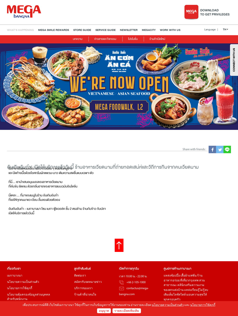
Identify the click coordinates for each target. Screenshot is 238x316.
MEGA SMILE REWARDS (53, 30)
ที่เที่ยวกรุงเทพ (189, 280)
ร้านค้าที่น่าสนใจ (85, 294)
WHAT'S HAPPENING (20, 30)
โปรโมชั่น (133, 39)
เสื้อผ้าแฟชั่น (189, 275)
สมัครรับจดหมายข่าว (88, 282)
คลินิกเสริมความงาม (190, 285)
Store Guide (82, 30)
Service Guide (105, 30)
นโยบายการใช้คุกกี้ (19, 288)
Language (211, 29)
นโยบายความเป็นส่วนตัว (23, 282)
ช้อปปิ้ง (175, 275)
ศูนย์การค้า (170, 268)
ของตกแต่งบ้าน (174, 290)
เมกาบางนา (14, 275)
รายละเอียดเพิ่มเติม (126, 310)
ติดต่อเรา (80, 275)
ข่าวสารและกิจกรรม (105, 39)
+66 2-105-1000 (136, 282)
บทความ (77, 39)
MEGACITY (149, 30)
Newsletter (129, 30)
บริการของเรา (83, 288)
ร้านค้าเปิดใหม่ (157, 39)
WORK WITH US (170, 30)
